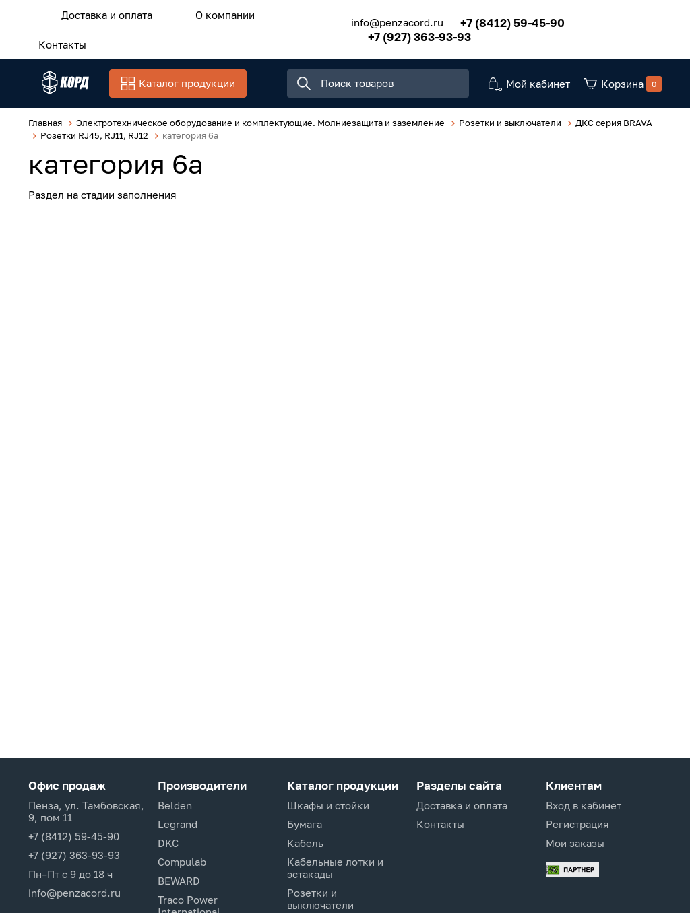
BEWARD (179, 881)
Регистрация (577, 824)
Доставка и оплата (100, 13)
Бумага (304, 824)
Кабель (305, 843)
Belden (175, 805)
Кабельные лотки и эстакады (335, 868)
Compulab (182, 862)
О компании (204, 13)
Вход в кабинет (583, 805)
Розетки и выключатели (320, 899)
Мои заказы (575, 843)
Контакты (56, 38)
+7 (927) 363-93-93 (400, 33)
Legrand (177, 824)
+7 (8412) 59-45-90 (493, 18)
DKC (168, 843)
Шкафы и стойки (328, 805)
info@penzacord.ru (378, 19)
